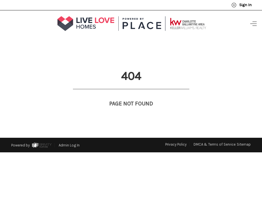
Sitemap (244, 134)
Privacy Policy (176, 134)
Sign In (241, 5)
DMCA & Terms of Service (215, 134)
